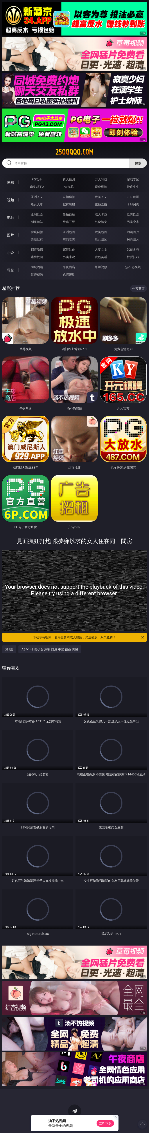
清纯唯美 (69, 239)
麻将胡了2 (37, 187)
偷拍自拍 (69, 214)
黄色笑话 (101, 257)
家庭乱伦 (69, 249)
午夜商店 (69, 267)
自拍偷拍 (69, 197)
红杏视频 (37, 274)
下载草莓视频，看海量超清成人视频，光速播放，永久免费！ (88, 637)
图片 (10, 235)
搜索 (138, 163)
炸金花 (69, 187)
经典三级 (69, 222)
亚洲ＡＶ (37, 197)
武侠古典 (133, 249)
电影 (10, 217)
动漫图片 (133, 232)
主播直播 (101, 204)
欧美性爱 (133, 214)
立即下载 (105, 1123)
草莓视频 (101, 267)
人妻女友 (101, 249)
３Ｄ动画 (133, 197)
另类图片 (133, 239)
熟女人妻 (37, 204)
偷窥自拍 (37, 232)
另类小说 (69, 257)
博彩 (10, 182)
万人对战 (101, 179)
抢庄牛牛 (133, 187)
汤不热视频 (133, 267)
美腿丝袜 (37, 239)
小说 (10, 252)
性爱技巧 (133, 257)
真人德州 (69, 179)
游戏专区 (133, 179)
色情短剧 (69, 274)
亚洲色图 (69, 232)
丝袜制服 (69, 204)
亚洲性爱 (37, 214)
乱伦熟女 (101, 222)
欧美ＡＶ (101, 197)
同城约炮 (37, 267)
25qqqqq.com (74, 152)
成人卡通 (101, 214)
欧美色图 (101, 232)
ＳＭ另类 (133, 204)
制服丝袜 (37, 222)
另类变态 (133, 222)
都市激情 (37, 249)
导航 (10, 270)
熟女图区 (101, 239)
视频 (10, 200)
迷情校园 (37, 257)
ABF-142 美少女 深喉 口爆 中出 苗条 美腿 (50, 649)
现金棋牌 (101, 187)
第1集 (9, 649)
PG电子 (37, 179)
